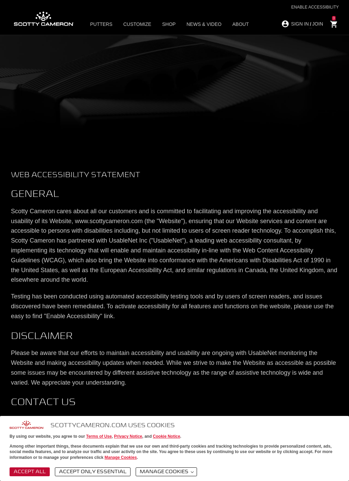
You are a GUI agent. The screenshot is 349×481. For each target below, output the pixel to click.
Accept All (30, 471)
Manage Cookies (121, 457)
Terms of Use (99, 436)
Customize (136, 24)
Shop (165, 24)
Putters (103, 24)
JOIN (317, 24)
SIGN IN (300, 24)
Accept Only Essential (92, 471)
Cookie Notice (166, 436)
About (232, 24)
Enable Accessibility (315, 7)
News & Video (197, 24)
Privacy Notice (128, 436)
